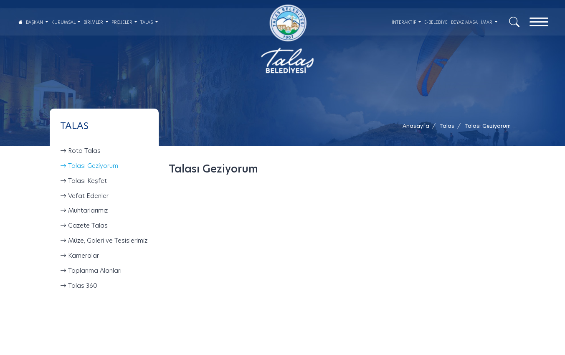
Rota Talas (80, 150)
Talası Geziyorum (89, 165)
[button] (487, 126)
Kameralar (79, 255)
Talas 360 (78, 285)
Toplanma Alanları (91, 270)
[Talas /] (446, 126)
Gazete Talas (84, 225)
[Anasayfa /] (418, 126)
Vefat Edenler (84, 195)
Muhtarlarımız (84, 210)
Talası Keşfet (83, 180)
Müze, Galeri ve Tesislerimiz (103, 240)
